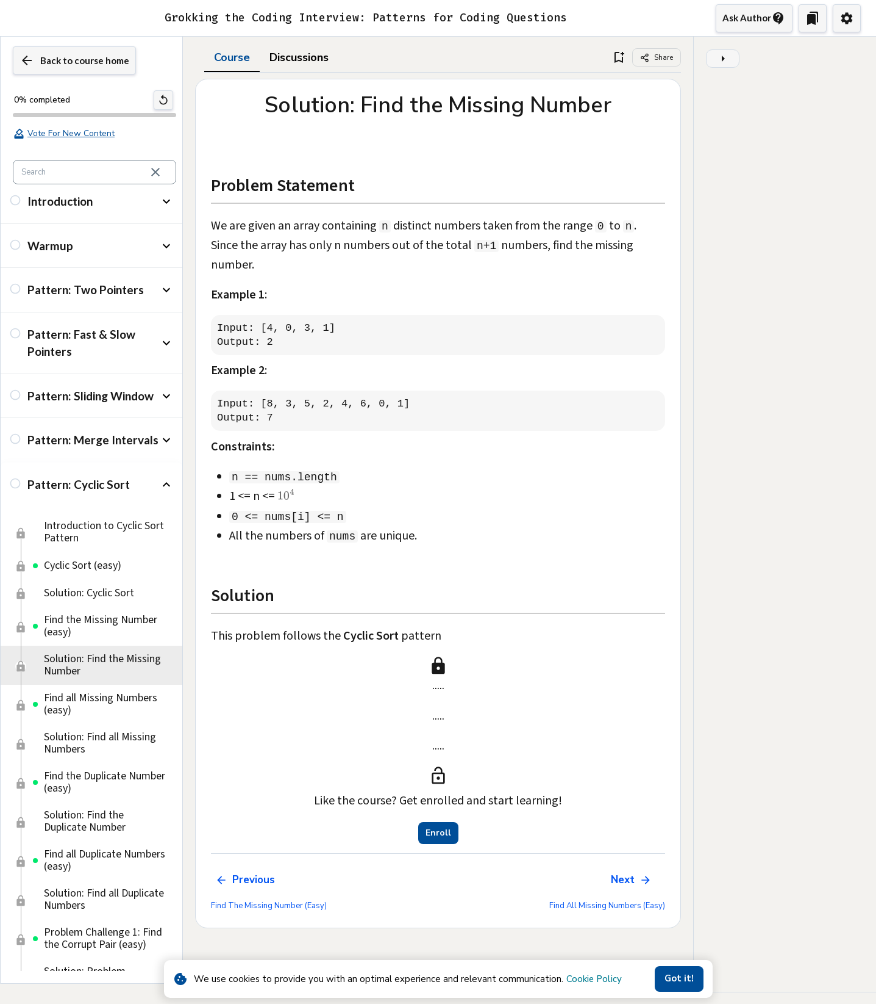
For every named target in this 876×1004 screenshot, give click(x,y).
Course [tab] (232, 57)
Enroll (438, 833)
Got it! (679, 979)
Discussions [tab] (299, 57)
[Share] (656, 57)
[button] (91, 215)
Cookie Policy (594, 979)
